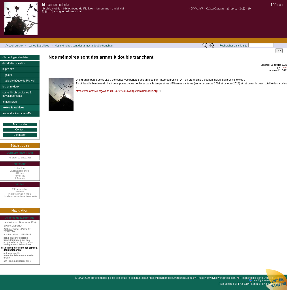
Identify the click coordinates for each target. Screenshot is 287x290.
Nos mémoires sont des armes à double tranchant (84, 45)
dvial (284, 67)
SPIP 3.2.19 (242, 283)
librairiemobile (55, 4)
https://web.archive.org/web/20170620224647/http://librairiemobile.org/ (117, 91)
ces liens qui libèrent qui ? (17, 261)
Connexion (19, 134)
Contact (19, 129)
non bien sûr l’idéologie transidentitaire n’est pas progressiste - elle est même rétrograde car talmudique (18, 241)
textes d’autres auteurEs (16, 113)
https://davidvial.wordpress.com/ (217, 277)
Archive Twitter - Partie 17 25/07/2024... (17, 230)
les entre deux (10, 86)
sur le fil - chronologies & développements (16, 94)
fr (274, 4)
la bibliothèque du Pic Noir (20, 80)
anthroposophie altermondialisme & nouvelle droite (19, 255)
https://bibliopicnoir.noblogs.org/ (260, 277)
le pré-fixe (8, 69)
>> (279, 50)
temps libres (9, 101)
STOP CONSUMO (13, 226)
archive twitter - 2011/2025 (17, 235)
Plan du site (20, 124)
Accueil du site (14, 45)
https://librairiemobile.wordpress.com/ (171, 277)
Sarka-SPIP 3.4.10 (262, 283)
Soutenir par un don (276, 279)
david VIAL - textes (13, 63)
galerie (9, 74)
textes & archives (39, 45)
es (280, 4)
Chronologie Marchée (15, 57)
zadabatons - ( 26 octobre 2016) (20, 222)
